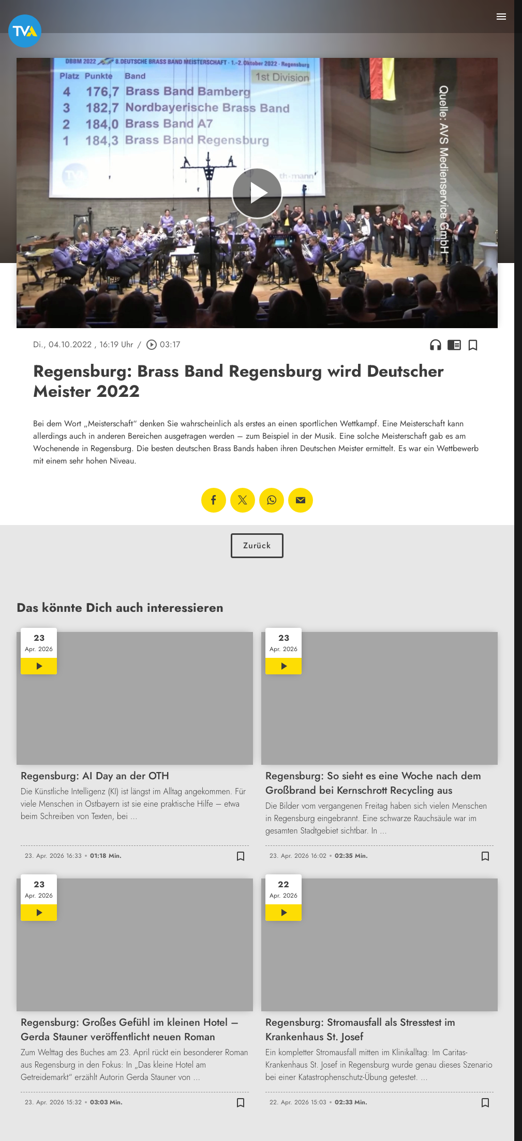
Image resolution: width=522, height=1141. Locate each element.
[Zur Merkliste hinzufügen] (473, 344)
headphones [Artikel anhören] (435, 344)
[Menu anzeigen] (501, 16)
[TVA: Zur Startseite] (24, 31)
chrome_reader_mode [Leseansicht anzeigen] (454, 344)
